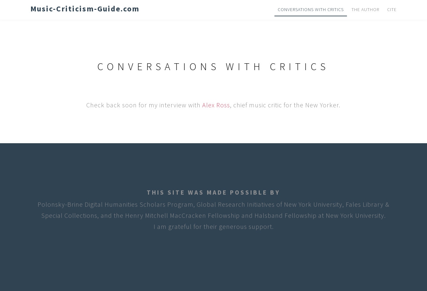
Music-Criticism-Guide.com (85, 9)
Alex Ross (216, 105)
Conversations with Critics (311, 9)
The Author (365, 9)
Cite (392, 9)
